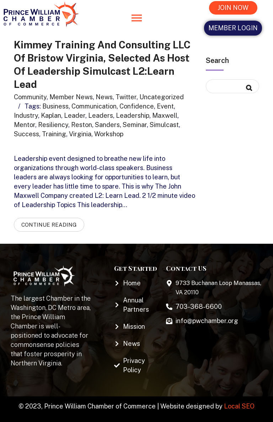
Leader (74, 114)
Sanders (107, 123)
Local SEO (239, 404)
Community (30, 95)
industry (26, 114)
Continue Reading (49, 223)
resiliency (53, 123)
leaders (100, 114)
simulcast (164, 123)
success (26, 132)
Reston (81, 123)
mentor (24, 123)
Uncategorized (161, 95)
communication (94, 105)
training (54, 132)
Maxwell (164, 114)
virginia (80, 132)
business (55, 105)
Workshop (108, 132)
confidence (136, 105)
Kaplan (51, 114)
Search (217, 60)
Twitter (126, 95)
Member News (71, 95)
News (104, 95)
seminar (135, 123)
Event (165, 105)
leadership (132, 114)
